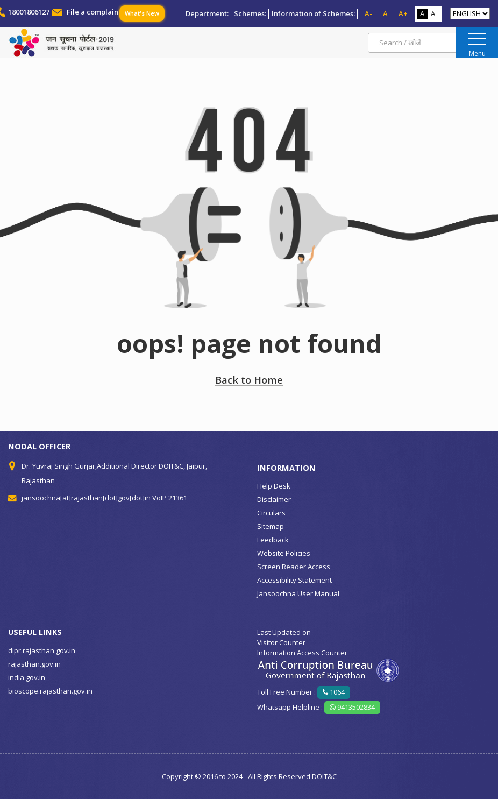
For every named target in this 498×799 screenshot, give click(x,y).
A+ (403, 13)
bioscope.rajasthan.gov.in (50, 691)
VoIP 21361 (169, 498)
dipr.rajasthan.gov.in (41, 650)
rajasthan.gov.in (34, 664)
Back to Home (249, 379)
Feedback (273, 540)
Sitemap (270, 526)
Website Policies (283, 553)
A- (368, 13)
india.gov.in (26, 677)
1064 (334, 692)
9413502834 (352, 707)
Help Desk (273, 486)
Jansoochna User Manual (298, 593)
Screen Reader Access (293, 566)
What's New (142, 13)
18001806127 (28, 12)
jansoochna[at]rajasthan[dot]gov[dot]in (86, 498)
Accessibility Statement (294, 580)
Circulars (271, 513)
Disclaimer (274, 499)
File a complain (92, 12)
